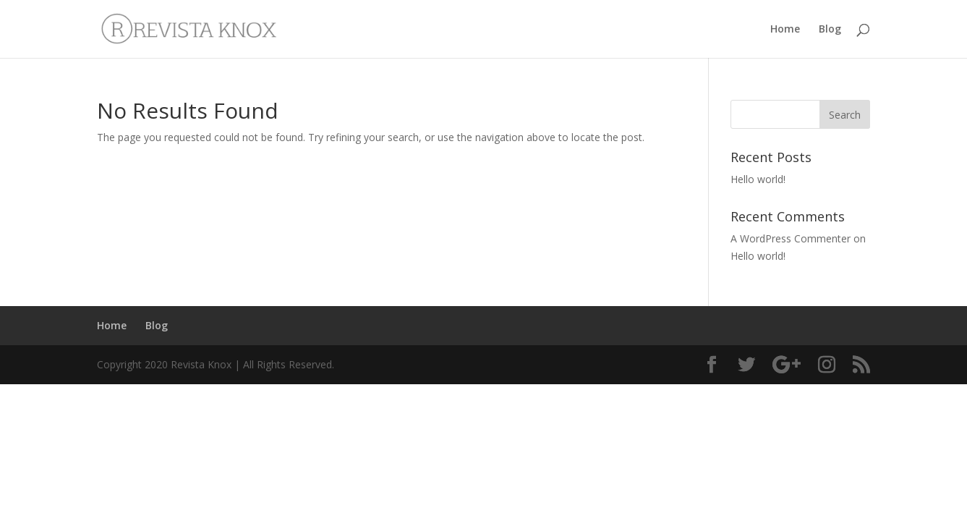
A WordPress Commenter (790, 238)
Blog (830, 29)
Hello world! (757, 179)
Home (785, 29)
